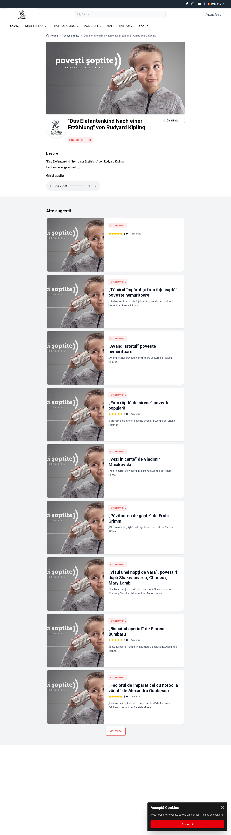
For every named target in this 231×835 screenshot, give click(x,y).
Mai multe (115, 731)
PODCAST (92, 25)
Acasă (54, 35)
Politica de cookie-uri (212, 814)
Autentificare (213, 14)
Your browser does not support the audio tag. (73, 186)
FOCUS (144, 26)
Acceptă (187, 824)
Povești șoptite (70, 35)
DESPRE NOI (35, 25)
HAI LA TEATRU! (119, 25)
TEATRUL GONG (65, 25)
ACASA (14, 26)
